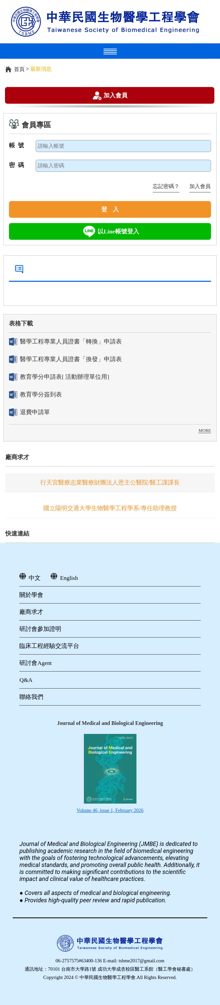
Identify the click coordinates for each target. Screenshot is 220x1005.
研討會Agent (35, 663)
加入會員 (115, 95)
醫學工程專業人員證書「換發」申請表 (65, 359)
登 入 (110, 209)
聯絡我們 (31, 697)
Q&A (25, 680)
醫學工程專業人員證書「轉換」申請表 (65, 341)
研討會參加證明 (40, 629)
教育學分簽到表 (35, 394)
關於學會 (31, 595)
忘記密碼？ (166, 186)
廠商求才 (17, 457)
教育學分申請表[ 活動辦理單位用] (59, 377)
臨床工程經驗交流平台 (49, 646)
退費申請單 (29, 412)
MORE (204, 430)
